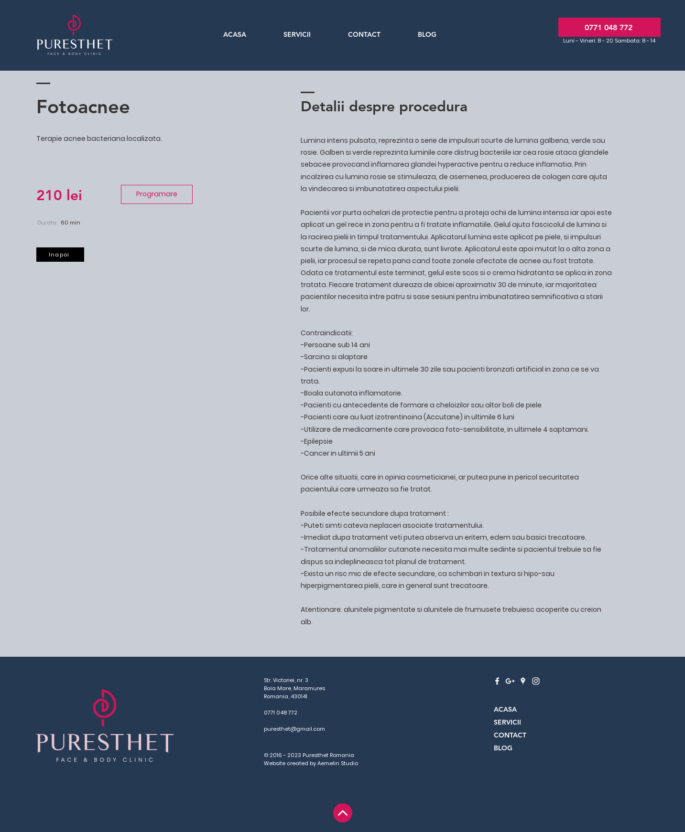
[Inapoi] (60, 254)
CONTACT (510, 735)
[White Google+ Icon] (510, 681)
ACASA (505, 709)
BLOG (503, 748)
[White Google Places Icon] (523, 681)
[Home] (342, 812)
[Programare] (157, 194)
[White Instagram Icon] (536, 681)
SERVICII (507, 722)
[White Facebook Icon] (497, 681)
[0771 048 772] (609, 27)
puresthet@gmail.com (294, 729)
